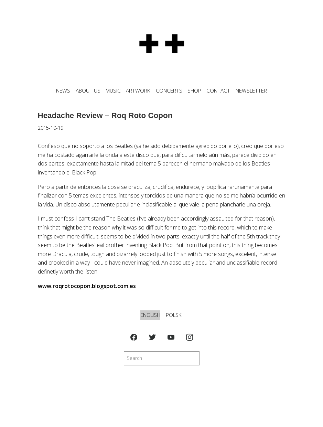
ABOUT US (88, 90)
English (150, 315)
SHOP (194, 90)
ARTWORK (138, 90)
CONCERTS (169, 90)
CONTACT (218, 90)
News (63, 90)
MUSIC (113, 90)
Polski (174, 315)
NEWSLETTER (251, 90)
